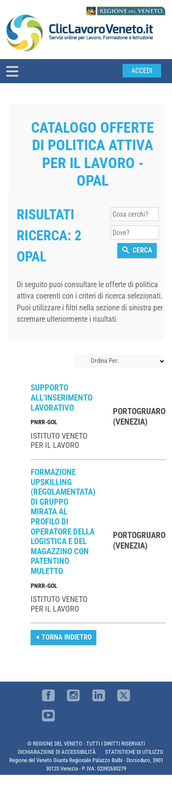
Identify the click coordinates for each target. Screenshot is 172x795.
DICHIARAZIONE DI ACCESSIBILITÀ (57, 752)
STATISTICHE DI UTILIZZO (134, 752)
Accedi (141, 71)
